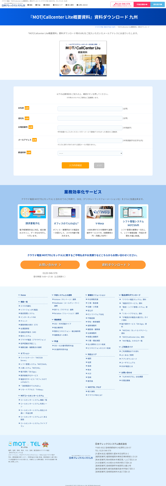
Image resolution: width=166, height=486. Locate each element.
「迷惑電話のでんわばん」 (30, 384)
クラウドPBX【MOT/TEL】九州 (105, 27)
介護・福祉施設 (94, 339)
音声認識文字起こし (28, 342)
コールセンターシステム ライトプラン (33, 422)
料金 (37, 5)
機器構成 (57, 319)
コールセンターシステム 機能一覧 (33, 398)
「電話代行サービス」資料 (131, 303)
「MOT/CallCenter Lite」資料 (132, 330)
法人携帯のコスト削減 (96, 343)
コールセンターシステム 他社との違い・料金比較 (33, 409)
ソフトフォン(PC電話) (28, 309)
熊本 (89, 368)
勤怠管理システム (27, 313)
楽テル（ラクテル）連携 (63, 309)
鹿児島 (90, 379)
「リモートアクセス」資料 (131, 310)
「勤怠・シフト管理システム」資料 (134, 306)
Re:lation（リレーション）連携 (66, 313)
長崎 (89, 364)
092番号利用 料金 (60, 348)
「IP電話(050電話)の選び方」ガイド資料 (134, 315)
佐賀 (89, 361)
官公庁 (90, 310)
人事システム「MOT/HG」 (30, 366)
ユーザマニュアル (128, 355)
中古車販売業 (93, 299)
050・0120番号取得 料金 (63, 345)
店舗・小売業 (93, 306)
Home (23, 295)
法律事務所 (92, 332)
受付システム (25, 335)
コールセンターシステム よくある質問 (33, 416)
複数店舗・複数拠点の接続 (30, 346)
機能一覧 (24, 302)
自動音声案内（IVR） (28, 331)
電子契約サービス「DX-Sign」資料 (134, 320)
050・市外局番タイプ (62, 323)
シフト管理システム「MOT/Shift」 (33, 363)
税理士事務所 (93, 336)
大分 (89, 372)
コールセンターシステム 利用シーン (33, 403)
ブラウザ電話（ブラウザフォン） (33, 339)
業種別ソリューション (96, 295)
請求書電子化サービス (28, 374)
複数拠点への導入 (61, 334)
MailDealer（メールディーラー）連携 (67, 304)
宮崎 (89, 375)
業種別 (46, 5)
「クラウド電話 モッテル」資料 (133, 299)
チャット (23, 320)
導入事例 (70, 5)
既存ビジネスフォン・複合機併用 (67, 330)
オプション (25, 352)
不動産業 (91, 317)
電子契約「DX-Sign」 (28, 370)
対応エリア (58, 5)
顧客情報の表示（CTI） (29, 324)
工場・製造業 (93, 303)
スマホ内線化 (25, 306)
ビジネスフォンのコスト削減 (99, 347)
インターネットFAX (27, 317)
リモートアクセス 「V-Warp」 (31, 388)
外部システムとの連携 (62, 295)
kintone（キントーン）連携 (64, 299)
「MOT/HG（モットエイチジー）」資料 (134, 325)
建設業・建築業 (94, 328)
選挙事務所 (92, 325)
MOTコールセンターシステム (32, 394)
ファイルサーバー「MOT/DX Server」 (31, 358)
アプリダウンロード (128, 352)
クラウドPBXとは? (95, 393)
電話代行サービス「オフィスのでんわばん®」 (34, 379)
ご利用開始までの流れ (129, 344)
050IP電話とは (126, 359)
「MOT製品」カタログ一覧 (131, 334)
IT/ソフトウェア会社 (95, 314)
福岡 (89, 357)
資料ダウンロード (116, 264)
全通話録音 (24, 328)
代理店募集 (125, 373)
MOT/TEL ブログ (94, 385)
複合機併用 (58, 327)
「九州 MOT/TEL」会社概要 (131, 370)
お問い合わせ (82, 5)
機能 (29, 5)
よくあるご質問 (127, 348)
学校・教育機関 (94, 321)
